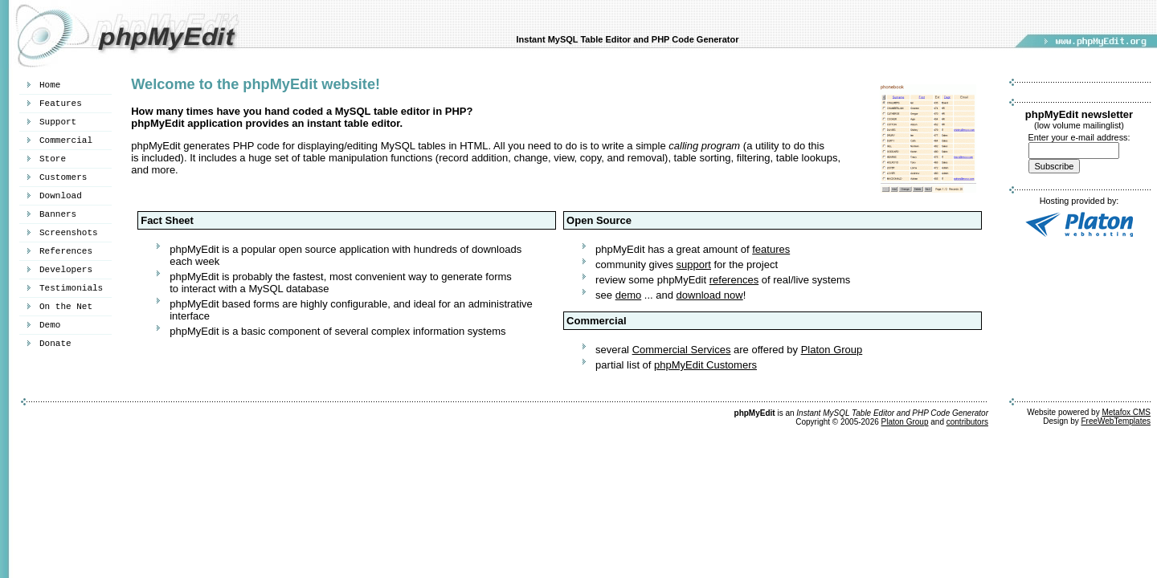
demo (628, 295)
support (694, 264)
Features (60, 103)
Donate (55, 343)
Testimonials (71, 288)
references (733, 280)
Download (60, 196)
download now (710, 295)
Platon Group (832, 350)
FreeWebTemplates (1116, 421)
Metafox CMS (1126, 412)
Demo (49, 325)
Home (49, 85)
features (771, 249)
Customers (63, 177)
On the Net (65, 306)
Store (52, 159)
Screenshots (68, 233)
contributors (967, 421)
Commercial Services (681, 350)
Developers (65, 270)
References (65, 251)
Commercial (65, 140)
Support (57, 122)
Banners (57, 214)
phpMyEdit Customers (705, 365)
